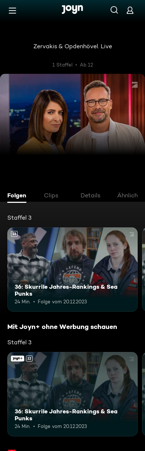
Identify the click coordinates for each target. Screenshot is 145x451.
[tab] (18, 196)
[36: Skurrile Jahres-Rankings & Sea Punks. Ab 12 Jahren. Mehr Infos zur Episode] (72, 269)
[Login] (130, 10)
